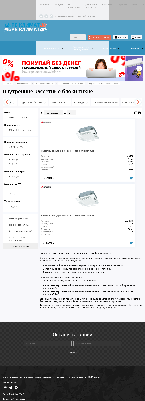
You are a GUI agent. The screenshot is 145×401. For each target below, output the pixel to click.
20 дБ (22, 199)
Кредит (88, 3)
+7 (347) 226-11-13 (59, 11)
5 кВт (21, 156)
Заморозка (79, 355)
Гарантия (77, 3)
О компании (39, 3)
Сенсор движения (28, 223)
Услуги (27, 3)
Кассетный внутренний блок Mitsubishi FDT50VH (108, 145)
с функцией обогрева (48, 95)
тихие (24, 95)
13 (20, 182)
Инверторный (26, 211)
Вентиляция (43, 355)
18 (20, 186)
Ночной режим (27, 217)
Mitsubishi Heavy (28, 122)
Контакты (108, 3)
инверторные (77, 95)
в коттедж (98, 95)
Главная (16, 3)
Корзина (114, 29)
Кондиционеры (21, 355)
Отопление (61, 355)
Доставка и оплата (59, 3)
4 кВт (21, 152)
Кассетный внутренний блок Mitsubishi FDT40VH (64, 145)
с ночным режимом (124, 95)
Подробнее (16, 379)
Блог (97, 3)
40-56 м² (24, 139)
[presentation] (15, 61)
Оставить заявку (91, 29)
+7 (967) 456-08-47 (38, 11)
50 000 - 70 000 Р (28, 110)
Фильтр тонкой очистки (25, 231)
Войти (130, 29)
